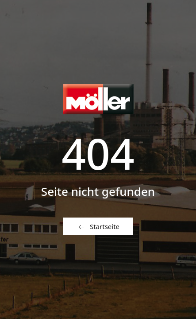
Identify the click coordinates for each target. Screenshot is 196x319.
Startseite (98, 227)
